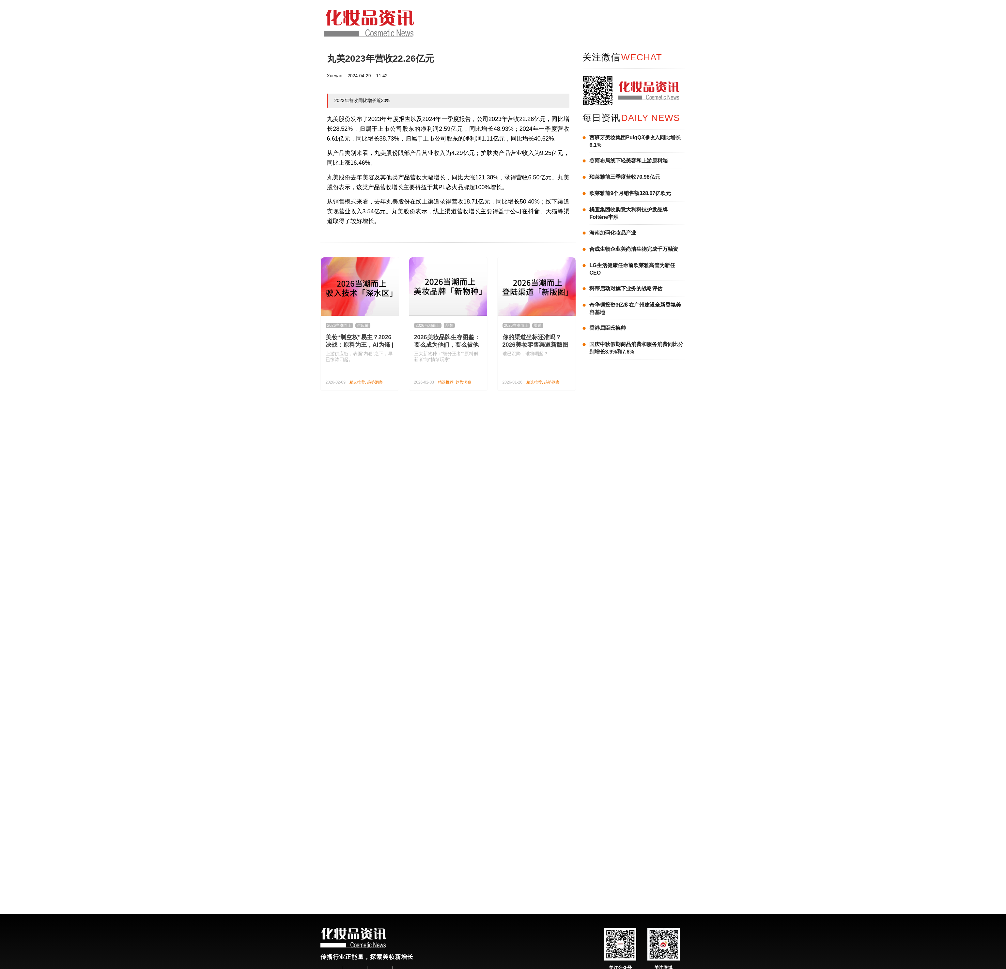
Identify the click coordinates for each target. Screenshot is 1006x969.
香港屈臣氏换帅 (607, 328)
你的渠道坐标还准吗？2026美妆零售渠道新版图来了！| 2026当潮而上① (535, 345)
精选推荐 (357, 382)
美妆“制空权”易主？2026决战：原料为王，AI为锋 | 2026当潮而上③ (360, 345)
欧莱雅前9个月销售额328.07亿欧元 (630, 193)
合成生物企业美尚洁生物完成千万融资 (633, 249)
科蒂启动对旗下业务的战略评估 (625, 288)
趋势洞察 (375, 382)
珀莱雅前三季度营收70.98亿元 (624, 177)
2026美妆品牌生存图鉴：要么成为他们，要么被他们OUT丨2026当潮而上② (447, 345)
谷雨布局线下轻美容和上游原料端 (628, 160)
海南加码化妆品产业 (612, 232)
